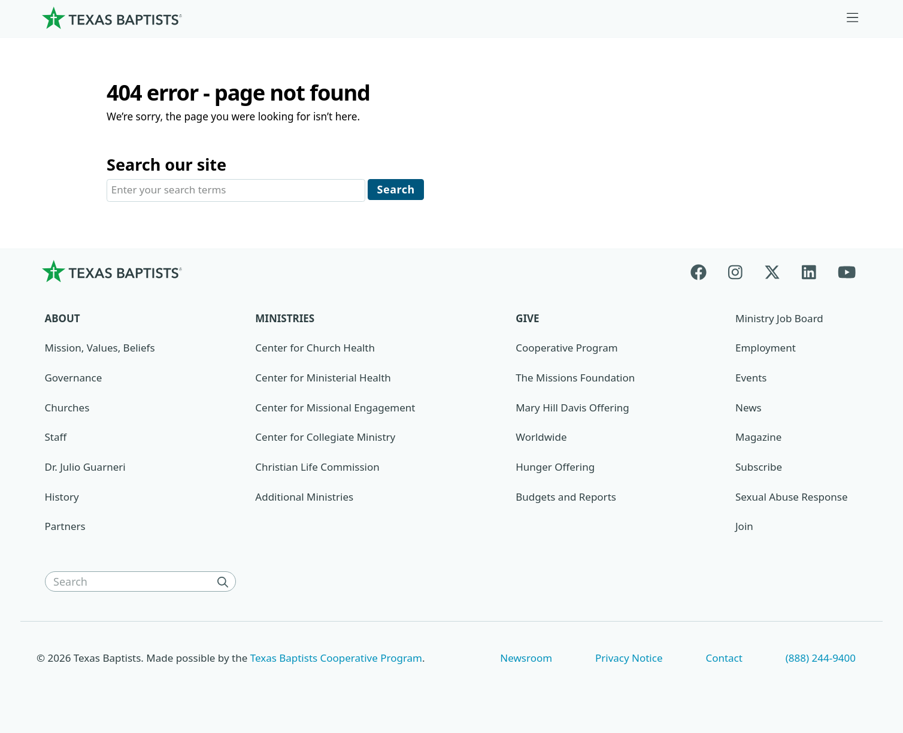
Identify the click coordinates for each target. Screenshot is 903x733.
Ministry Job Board (779, 319)
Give (527, 319)
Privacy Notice (629, 658)
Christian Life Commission (317, 468)
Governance (73, 379)
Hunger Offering (555, 468)
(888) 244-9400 (821, 658)
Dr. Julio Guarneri (85, 468)
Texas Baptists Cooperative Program (336, 658)
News (748, 409)
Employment (765, 349)
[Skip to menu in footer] (852, 18)
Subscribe (758, 468)
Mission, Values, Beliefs (100, 349)
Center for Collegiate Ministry (325, 438)
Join (744, 527)
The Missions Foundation (575, 379)
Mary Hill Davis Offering (572, 409)
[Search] (225, 583)
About (62, 319)
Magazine (758, 438)
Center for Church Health (315, 349)
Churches (67, 409)
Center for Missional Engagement (335, 409)
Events (750, 379)
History (62, 498)
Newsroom (526, 658)
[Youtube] (846, 272)
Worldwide (541, 438)
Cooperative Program (566, 349)
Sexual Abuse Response (791, 498)
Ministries (284, 319)
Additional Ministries (304, 498)
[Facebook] (703, 272)
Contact (723, 658)
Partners (65, 527)
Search (396, 190)
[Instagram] (735, 272)
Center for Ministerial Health (322, 379)
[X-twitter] (772, 272)
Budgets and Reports (566, 498)
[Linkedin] (809, 272)
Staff (56, 438)
